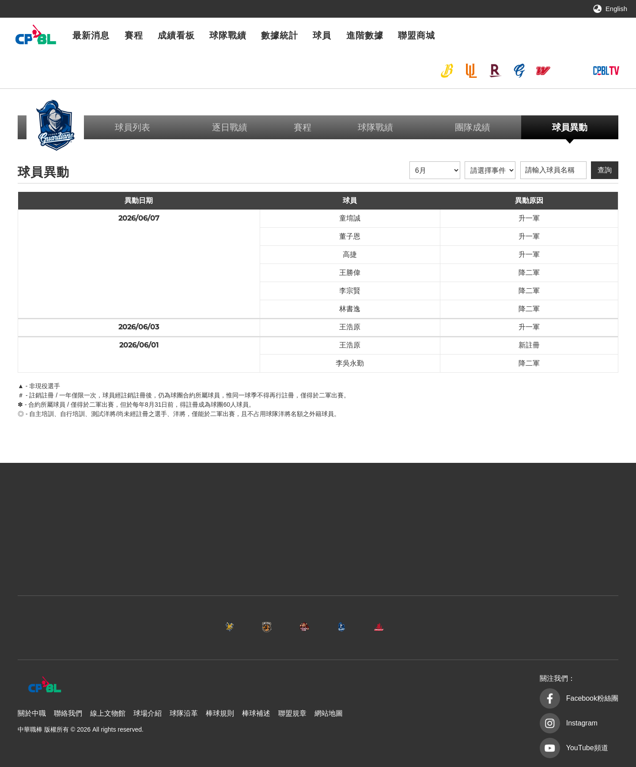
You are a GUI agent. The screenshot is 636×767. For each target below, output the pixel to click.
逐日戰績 (229, 127)
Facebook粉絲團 (592, 698)
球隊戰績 (227, 35)
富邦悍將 (519, 71)
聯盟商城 (416, 35)
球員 (322, 35)
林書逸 (349, 309)
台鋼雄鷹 (567, 71)
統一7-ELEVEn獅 (471, 71)
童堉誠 (349, 218)
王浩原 (349, 327)
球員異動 (569, 127)
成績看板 (176, 35)
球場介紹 (147, 713)
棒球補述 (256, 713)
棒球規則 (220, 713)
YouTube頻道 (587, 748)
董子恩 (349, 236)
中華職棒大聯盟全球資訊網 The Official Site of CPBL (35, 37)
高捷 (350, 254)
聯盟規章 (292, 713)
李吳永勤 (350, 363)
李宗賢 (349, 290)
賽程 (134, 35)
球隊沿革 (184, 713)
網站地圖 (328, 713)
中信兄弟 (447, 71)
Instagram (582, 723)
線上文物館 (107, 713)
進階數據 (364, 35)
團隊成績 (472, 127)
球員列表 (132, 127)
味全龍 (543, 71)
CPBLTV (606, 71)
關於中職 (32, 713)
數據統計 (279, 35)
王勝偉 (349, 272)
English (616, 8)
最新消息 (91, 35)
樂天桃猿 (495, 71)
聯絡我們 (68, 713)
